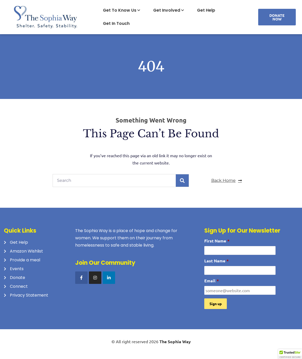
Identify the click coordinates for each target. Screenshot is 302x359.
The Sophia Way (175, 341)
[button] (290, 354)
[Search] (182, 180)
